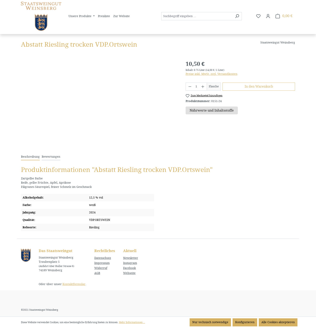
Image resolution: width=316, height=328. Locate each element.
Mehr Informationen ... (132, 322)
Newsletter (130, 258)
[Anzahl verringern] (190, 87)
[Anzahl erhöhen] (203, 87)
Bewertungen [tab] (51, 156)
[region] (99, 103)
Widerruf (100, 268)
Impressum (102, 263)
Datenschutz (102, 258)
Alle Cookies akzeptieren (278, 322)
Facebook (129, 268)
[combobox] (197, 16)
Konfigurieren (245, 322)
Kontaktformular (73, 284)
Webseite (129, 273)
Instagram (130, 263)
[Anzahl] (196, 87)
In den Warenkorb (259, 86)
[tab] (30, 157)
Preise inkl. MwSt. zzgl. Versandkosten (211, 74)
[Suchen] (237, 16)
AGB (97, 273)
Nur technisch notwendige (210, 322)
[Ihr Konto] (268, 16)
